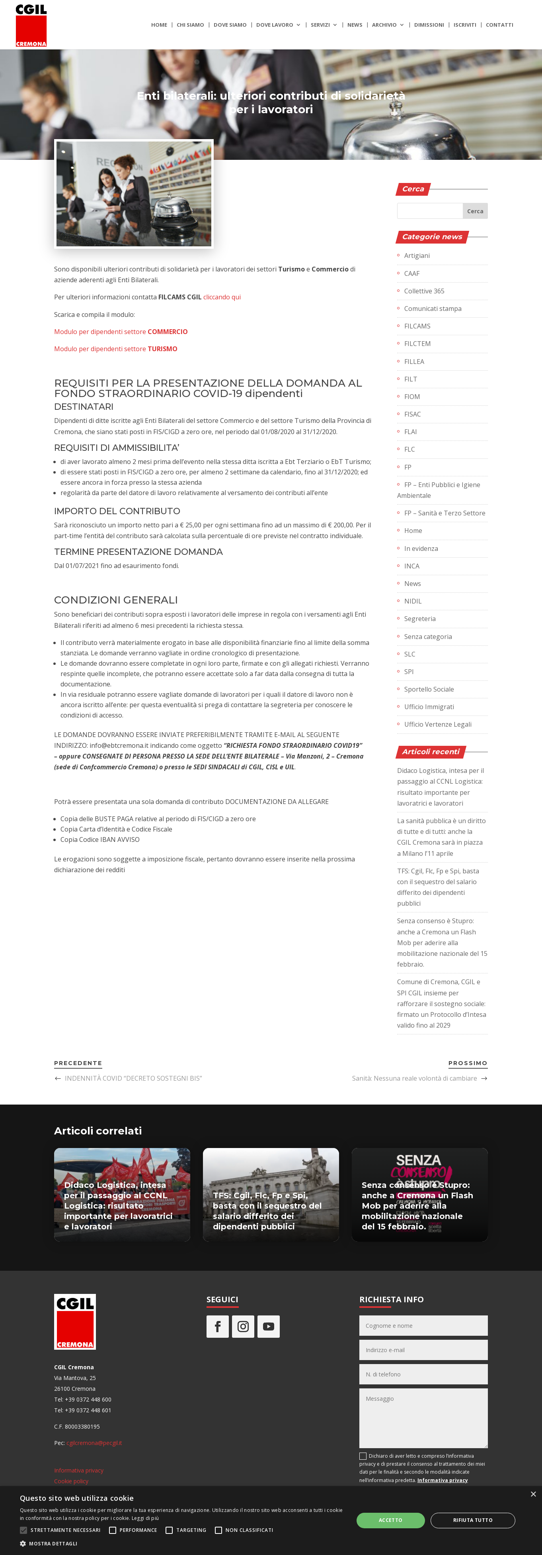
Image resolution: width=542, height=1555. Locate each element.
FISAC (412, 414)
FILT (410, 379)
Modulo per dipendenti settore (121, 331)
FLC (409, 449)
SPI (409, 671)
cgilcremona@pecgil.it (94, 1443)
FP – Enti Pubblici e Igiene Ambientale (438, 490)
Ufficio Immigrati (429, 706)
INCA (411, 566)
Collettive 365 (424, 291)
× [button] (533, 1495)
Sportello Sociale (429, 689)
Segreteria (420, 618)
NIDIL (413, 601)
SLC (409, 654)
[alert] (271, 1520)
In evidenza (421, 548)
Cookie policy (71, 1481)
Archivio (384, 25)
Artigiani (417, 255)
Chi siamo (190, 25)
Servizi (320, 25)
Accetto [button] (391, 1520)
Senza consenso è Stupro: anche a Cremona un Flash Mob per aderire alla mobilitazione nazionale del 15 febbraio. (442, 942)
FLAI (410, 431)
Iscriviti (465, 25)
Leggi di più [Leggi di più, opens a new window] (145, 1518)
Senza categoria (428, 636)
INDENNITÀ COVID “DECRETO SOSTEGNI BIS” (133, 1078)
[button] (182, 1543)
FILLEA (414, 361)
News (355, 25)
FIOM (412, 396)
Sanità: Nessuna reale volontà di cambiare (414, 1078)
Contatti (499, 25)
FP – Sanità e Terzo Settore (444, 513)
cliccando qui (222, 297)
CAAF (411, 273)
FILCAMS (417, 326)
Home (159, 25)
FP (407, 467)
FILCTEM (417, 343)
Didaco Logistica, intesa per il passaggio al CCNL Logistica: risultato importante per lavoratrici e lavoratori (118, 1205)
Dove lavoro (274, 25)
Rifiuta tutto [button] (473, 1520)
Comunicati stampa (433, 308)
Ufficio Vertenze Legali (438, 724)
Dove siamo (230, 25)
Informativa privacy (78, 1470)
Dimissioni (429, 25)
